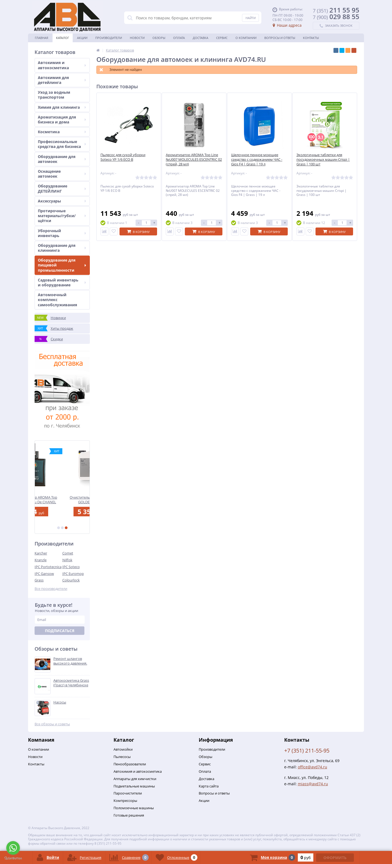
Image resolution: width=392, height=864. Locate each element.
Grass (39, 580)
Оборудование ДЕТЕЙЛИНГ (62, 188)
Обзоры (158, 38)
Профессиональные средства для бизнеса (62, 144)
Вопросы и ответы (279, 38)
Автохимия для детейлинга (62, 80)
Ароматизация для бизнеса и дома (62, 119)
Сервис (222, 38)
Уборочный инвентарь (62, 233)
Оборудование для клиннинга (62, 248)
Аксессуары (62, 201)
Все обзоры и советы (52, 724)
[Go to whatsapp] (13, 848)
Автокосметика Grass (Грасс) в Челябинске (71, 682)
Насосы (59, 702)
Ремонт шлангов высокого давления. (70, 661)
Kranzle (41, 559)
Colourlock (71, 580)
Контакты (311, 38)
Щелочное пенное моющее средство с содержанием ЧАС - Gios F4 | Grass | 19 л (256, 159)
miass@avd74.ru (313, 783)
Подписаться (59, 630)
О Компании (245, 38)
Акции (82, 38)
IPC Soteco (71, 566)
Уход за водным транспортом (54, 95)
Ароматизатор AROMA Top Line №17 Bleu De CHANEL (62, 499)
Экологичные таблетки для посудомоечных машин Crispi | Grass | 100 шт (323, 159)
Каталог (62, 38)
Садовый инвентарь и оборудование (62, 282)
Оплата (179, 38)
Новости (137, 38)
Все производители (51, 588)
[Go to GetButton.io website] (13, 858)
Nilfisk (67, 559)
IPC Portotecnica (48, 566)
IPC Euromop (73, 573)
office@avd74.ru (312, 766)
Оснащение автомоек (62, 174)
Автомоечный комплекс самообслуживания (57, 299)
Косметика (62, 131)
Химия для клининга (62, 107)
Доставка (200, 38)
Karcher (41, 553)
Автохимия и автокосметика (62, 65)
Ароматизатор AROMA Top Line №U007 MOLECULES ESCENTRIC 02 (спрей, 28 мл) (194, 159)
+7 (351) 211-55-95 (306, 750)
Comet (67, 553)
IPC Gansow (44, 573)
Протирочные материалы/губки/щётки (62, 215)
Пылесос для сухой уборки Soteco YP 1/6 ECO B (122, 157)
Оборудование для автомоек (62, 159)
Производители (108, 38)
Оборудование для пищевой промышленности (62, 264)
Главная (41, 38)
